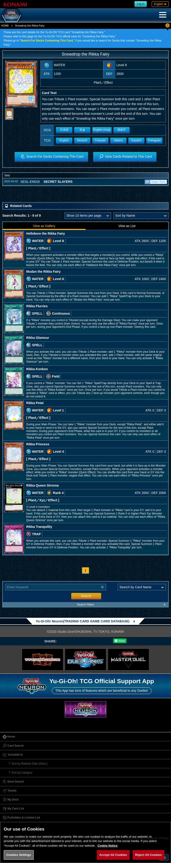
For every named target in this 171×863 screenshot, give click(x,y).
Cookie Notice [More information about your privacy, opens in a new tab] (108, 845)
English (64, 140)
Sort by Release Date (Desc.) (30, 763)
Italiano (118, 140)
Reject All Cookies (148, 855)
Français (100, 140)
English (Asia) (101, 129)
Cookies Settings (18, 855)
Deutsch (82, 140)
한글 (82, 129)
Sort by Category (22, 772)
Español (136, 140)
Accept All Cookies (113, 855)
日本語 (64, 129)
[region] (85, 842)
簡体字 (121, 129)
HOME (5, 25)
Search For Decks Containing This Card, (47, 40)
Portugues (154, 140)
